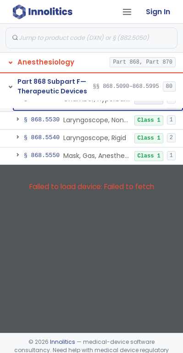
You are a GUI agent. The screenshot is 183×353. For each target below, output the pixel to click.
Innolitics (62, 342)
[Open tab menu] (127, 12)
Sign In (158, 11)
